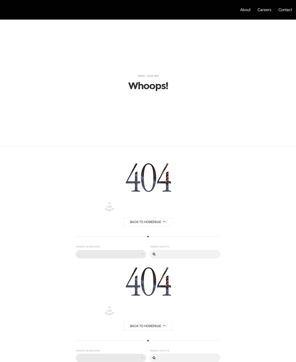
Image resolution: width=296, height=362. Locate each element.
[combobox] (111, 254)
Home (141, 75)
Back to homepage (148, 222)
